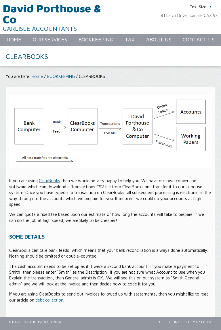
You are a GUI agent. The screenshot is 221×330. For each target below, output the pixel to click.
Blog (207, 322)
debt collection (49, 300)
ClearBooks (49, 180)
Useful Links (170, 322)
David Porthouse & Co (52, 14)
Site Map (192, 322)
